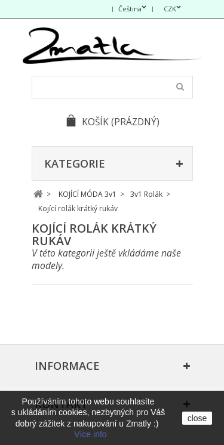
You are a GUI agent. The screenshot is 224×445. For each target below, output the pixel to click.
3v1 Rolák (146, 194)
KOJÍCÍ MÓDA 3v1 (87, 194)
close (197, 418)
